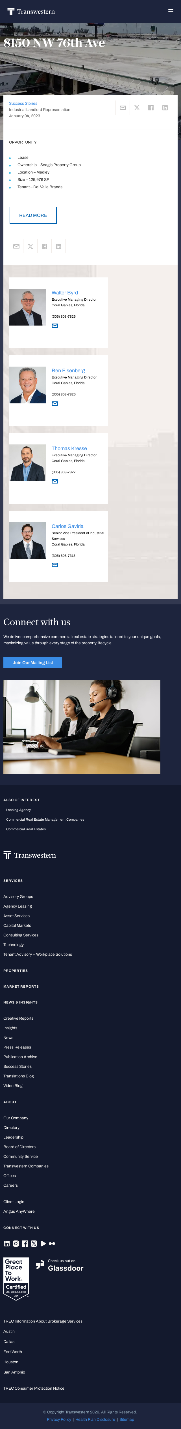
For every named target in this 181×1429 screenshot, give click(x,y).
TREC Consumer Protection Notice (33, 1388)
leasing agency (18, 810)
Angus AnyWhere (19, 1211)
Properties (15, 971)
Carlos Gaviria (68, 526)
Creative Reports (18, 1018)
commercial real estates (26, 829)
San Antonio (14, 1372)
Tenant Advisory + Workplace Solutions (37, 954)
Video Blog (13, 1086)
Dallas (8, 1342)
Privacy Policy (59, 1419)
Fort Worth (12, 1352)
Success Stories (23, 103)
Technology (13, 945)
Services (13, 881)
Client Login (13, 1202)
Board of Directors (19, 1147)
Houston (10, 1362)
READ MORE (33, 215)
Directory (11, 1128)
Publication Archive (20, 1057)
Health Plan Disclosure (95, 1419)
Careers (10, 1185)
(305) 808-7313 (63, 556)
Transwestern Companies (26, 1166)
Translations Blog (18, 1076)
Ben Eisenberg (68, 370)
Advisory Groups (18, 897)
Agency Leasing (17, 906)
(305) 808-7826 (64, 394)
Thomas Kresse (69, 448)
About (10, 1102)
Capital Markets (17, 925)
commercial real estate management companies (45, 820)
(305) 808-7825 (64, 316)
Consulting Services (20, 935)
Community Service (20, 1156)
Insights (10, 1028)
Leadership (13, 1137)
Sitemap (126, 1419)
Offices (9, 1176)
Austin (9, 1331)
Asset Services (16, 916)
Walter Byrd (65, 293)
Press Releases (17, 1047)
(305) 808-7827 (64, 472)
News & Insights (20, 1002)
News (8, 1038)
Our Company (15, 1118)
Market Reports (21, 987)
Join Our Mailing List (33, 662)
